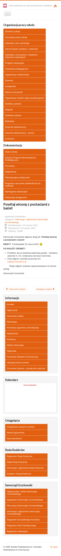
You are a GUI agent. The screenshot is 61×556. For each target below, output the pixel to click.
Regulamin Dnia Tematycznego (21, 525)
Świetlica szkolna (13, 104)
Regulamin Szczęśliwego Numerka (23, 519)
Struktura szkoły (12, 31)
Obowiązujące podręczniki (17, 177)
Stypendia (11, 351)
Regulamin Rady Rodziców (19, 456)
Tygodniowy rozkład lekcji (17, 74)
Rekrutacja (12, 322)
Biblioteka (9, 121)
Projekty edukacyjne (14, 63)
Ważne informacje (15, 345)
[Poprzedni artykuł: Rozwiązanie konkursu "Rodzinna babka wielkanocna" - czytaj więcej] (15, 289)
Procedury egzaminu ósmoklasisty (23, 327)
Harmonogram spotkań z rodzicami (21, 49)
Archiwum (9, 139)
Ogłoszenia (12, 310)
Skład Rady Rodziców (17, 462)
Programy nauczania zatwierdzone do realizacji (23, 184)
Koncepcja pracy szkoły (16, 37)
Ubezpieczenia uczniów (18, 362)
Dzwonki (9, 80)
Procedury (10, 166)
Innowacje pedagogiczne (16, 69)
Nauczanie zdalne (15, 316)
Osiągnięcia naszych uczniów (20, 427)
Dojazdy (9, 109)
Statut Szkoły (11, 152)
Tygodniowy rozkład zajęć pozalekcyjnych (24, 98)
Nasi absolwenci (14, 438)
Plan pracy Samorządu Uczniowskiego (25, 505)
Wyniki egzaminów (15, 432)
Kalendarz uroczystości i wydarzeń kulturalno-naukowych (21, 56)
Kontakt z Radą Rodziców (19, 474)
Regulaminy (10, 172)
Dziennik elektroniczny (15, 127)
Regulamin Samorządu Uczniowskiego (25, 500)
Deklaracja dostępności (16, 197)
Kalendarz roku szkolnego (17, 43)
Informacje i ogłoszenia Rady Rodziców (25, 468)
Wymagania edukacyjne (16, 191)
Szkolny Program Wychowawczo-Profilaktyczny (20, 158)
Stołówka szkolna (13, 115)
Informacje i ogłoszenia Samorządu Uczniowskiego (23, 512)
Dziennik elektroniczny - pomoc (19, 133)
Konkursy (11, 339)
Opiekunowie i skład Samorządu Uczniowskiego (22, 492)
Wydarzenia (12, 333)
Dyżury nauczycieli (14, 92)
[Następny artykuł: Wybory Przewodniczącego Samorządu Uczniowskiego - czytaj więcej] (46, 289)
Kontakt (10, 304)
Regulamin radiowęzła (17, 531)
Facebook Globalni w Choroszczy (22, 357)
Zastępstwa (10, 86)
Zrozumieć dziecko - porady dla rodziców (26, 368)
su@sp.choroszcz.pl (16, 261)
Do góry (54, 547)
